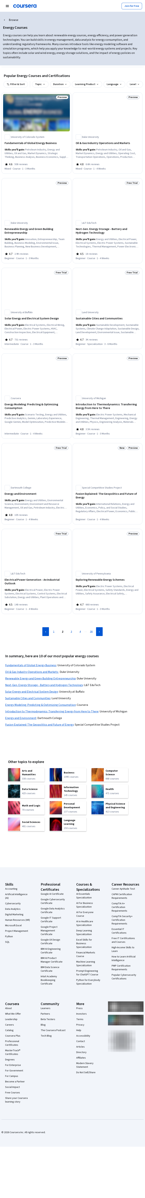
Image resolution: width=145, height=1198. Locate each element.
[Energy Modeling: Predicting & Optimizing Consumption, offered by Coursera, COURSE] (36, 406)
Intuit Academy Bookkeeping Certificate (49, 980)
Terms (79, 1019)
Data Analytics (13, 909)
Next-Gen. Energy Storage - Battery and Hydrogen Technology (44, 685)
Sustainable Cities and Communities (27, 698)
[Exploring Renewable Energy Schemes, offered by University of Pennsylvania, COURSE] (108, 580)
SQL (7, 942)
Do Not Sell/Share (86, 1072)
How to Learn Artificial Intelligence (123, 958)
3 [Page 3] (71, 631)
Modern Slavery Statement (84, 1065)
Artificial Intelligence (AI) (16, 896)
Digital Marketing (14, 914)
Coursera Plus (12, 1036)
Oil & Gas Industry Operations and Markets (32, 672)
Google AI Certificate (52, 894)
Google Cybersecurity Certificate (53, 901)
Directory (81, 1052)
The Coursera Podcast (53, 1030)
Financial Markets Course (85, 954)
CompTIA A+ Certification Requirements (119, 907)
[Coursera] (24, 6)
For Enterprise (13, 1065)
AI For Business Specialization (84, 905)
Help (78, 1030)
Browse (13, 20)
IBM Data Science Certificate (50, 969)
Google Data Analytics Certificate (53, 910)
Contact (80, 1041)
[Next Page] (99, 631)
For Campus (11, 1076)
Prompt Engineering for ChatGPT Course (87, 972)
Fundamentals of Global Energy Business (30, 665)
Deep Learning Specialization (84, 932)
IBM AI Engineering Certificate (51, 950)
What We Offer (13, 1014)
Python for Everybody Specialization (88, 982)
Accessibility (83, 1036)
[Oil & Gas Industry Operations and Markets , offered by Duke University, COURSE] (108, 143)
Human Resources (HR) (17, 920)
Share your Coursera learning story (16, 1100)
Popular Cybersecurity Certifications (124, 976)
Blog (43, 1025)
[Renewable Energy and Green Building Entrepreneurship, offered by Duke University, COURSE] (36, 231)
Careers (9, 1025)
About (8, 1008)
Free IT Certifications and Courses (123, 940)
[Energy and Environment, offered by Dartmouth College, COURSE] (36, 494)
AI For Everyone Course (84, 914)
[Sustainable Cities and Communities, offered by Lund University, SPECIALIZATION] (108, 318)
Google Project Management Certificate (49, 930)
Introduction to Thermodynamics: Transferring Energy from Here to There (51, 711)
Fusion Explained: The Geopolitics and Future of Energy (39, 725)
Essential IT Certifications (119, 931)
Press (79, 1008)
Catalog (9, 1030)
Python (9, 936)
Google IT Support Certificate (51, 919)
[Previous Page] (45, 631)
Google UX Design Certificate (50, 941)
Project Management (16, 931)
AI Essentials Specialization (84, 896)
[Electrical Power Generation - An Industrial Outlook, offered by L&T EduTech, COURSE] (36, 581)
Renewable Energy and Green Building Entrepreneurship (40, 679)
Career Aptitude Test (123, 889)
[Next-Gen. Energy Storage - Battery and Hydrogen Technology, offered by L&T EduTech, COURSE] (108, 231)
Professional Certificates (12, 1043)
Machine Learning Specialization (85, 963)
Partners (45, 1014)
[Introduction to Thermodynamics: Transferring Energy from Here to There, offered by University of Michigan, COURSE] (108, 406)
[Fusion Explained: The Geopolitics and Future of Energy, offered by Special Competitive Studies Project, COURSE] (108, 495)
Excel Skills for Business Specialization (84, 943)
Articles (80, 1047)
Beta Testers (48, 1019)
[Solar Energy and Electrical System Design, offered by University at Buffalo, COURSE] (36, 318)
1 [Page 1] (53, 631)
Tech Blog (46, 1036)
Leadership (11, 1019)
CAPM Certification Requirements (122, 896)
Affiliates (81, 1058)
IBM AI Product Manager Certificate (52, 960)
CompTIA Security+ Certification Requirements (122, 920)
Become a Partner (15, 1081)
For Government (14, 1070)
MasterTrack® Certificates (12, 1052)
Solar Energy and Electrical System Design (31, 692)
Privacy (80, 1025)
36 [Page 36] (91, 631)
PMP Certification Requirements (121, 967)
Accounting (11, 889)
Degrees (10, 1059)
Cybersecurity (13, 903)
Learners (45, 1008)
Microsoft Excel (13, 925)
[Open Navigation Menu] (7, 6)
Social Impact (12, 1087)
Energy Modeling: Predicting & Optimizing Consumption (40, 705)
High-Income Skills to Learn (123, 949)
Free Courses (12, 1092)
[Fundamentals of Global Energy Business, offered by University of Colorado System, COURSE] (36, 143)
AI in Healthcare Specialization (84, 923)
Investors (81, 1014)
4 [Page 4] (80, 631)
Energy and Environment (20, 718)
